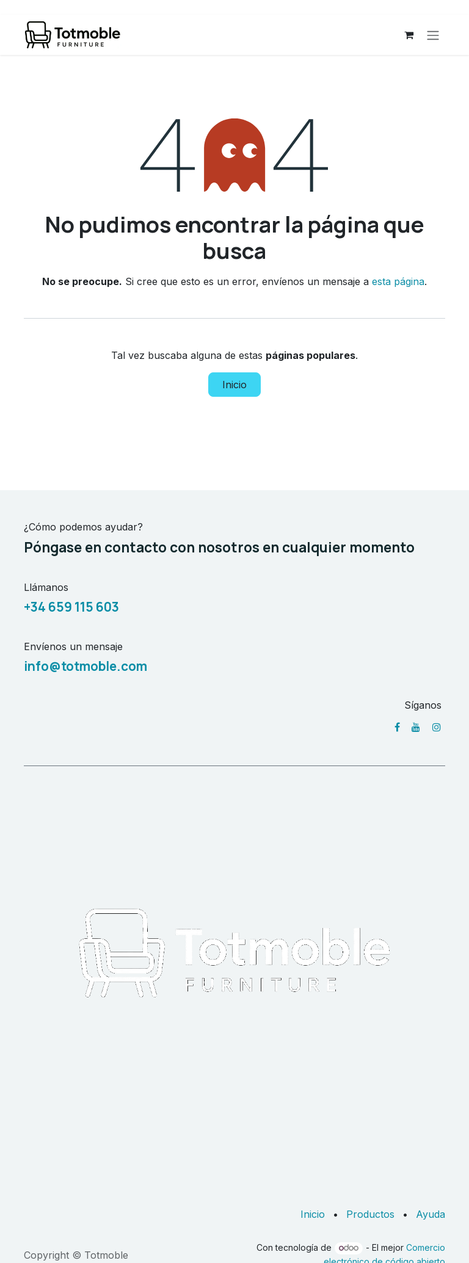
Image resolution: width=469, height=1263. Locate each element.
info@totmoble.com (85, 666)
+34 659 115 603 (71, 606)
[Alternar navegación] (433, 35)
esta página (398, 281)
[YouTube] (416, 727)
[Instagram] (436, 727)
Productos (370, 1214)
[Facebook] (397, 727)
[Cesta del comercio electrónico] (408, 35)
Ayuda (430, 1214)
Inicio (234, 384)
